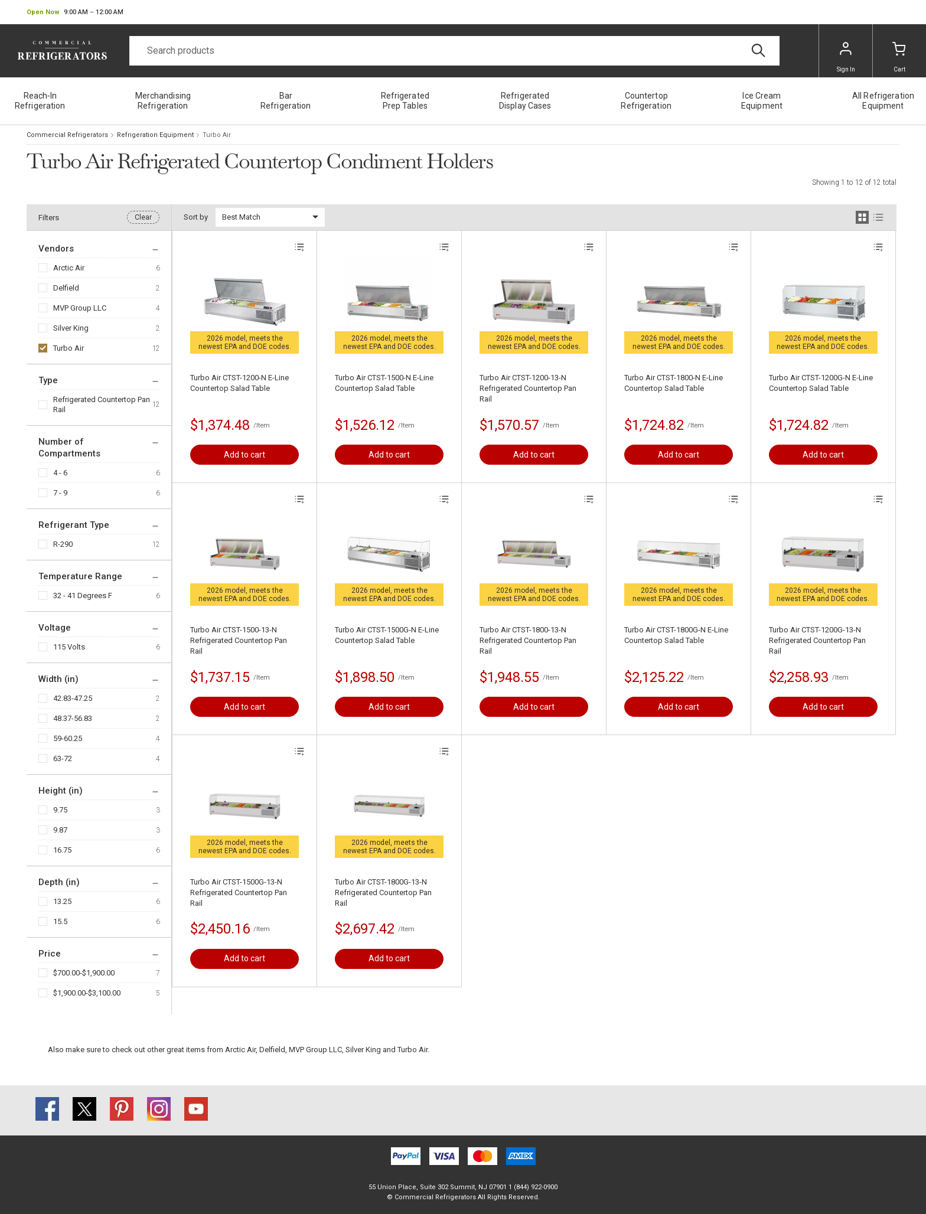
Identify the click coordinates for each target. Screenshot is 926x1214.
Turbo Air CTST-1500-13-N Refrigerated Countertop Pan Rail (238, 640)
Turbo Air (68, 348)
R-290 (63, 544)
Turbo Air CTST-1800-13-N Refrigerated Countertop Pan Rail (528, 640)
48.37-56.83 (72, 718)
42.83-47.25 (72, 698)
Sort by (196, 217)
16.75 (62, 850)
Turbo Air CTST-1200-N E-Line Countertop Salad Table (239, 383)
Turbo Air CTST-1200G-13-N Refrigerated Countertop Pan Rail (817, 640)
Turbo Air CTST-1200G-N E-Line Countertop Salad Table (821, 383)
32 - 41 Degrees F (82, 595)
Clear (143, 217)
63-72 (62, 758)
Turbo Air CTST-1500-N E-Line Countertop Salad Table (384, 383)
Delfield (66, 287)
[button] (75, 12)
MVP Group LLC (79, 308)
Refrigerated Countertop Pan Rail (101, 404)
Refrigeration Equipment (155, 135)
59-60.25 (67, 738)
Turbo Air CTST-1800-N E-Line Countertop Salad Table (673, 383)
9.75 (60, 809)
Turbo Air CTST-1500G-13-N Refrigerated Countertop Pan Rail (238, 892)
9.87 (60, 829)
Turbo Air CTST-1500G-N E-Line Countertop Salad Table (387, 635)
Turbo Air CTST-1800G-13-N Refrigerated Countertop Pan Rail (383, 892)
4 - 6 (60, 472)
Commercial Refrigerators (67, 135)
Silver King (71, 328)
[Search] (454, 51)
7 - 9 (60, 492)
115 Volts (69, 646)
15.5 (60, 921)
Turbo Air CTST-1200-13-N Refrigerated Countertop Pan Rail (528, 388)
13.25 (62, 901)
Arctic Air (68, 267)
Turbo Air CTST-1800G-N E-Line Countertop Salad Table (676, 635)
